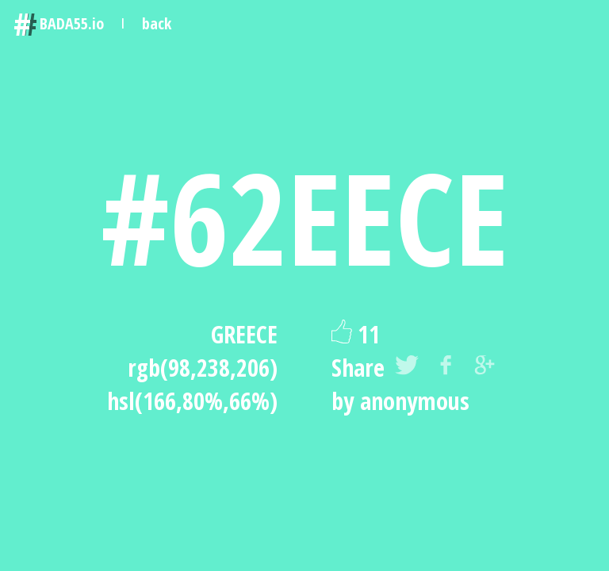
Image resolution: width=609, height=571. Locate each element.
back (156, 23)
